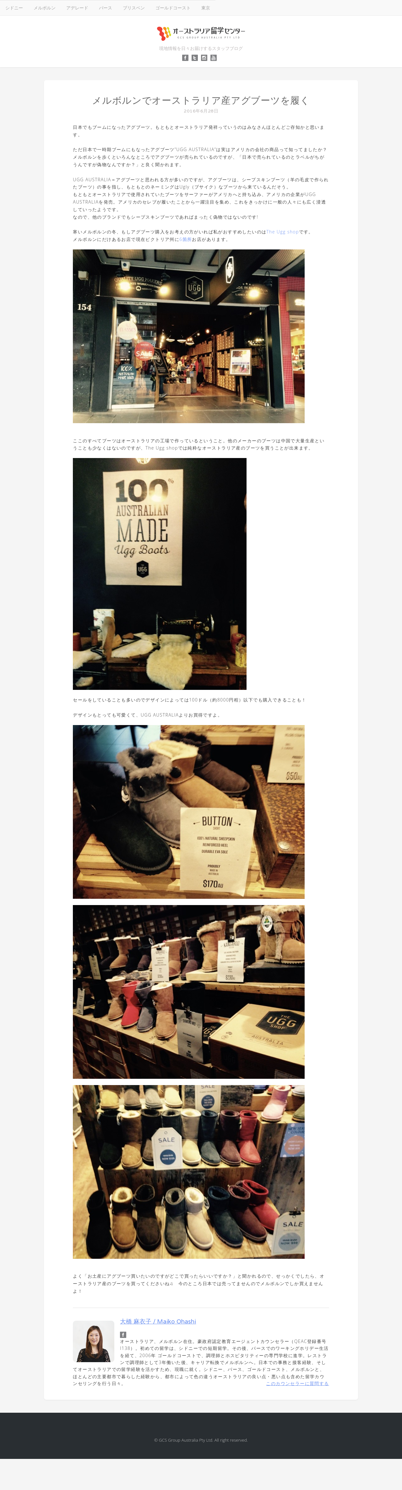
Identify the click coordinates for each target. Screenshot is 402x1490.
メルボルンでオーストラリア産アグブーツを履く (201, 100)
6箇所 (185, 239)
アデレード (77, 8)
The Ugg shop (282, 232)
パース (105, 8)
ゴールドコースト (173, 8)
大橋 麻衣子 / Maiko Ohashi (158, 1321)
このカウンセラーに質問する (297, 1383)
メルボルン (45, 8)
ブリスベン (134, 8)
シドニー (14, 8)
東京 (205, 8)
